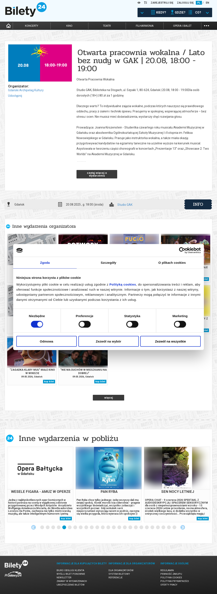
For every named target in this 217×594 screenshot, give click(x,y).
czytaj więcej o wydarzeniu (97, 174)
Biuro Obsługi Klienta (70, 570)
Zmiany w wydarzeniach (72, 581)
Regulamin (167, 570)
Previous (33, 527)
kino (69, 25)
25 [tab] (174, 527)
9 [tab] (86, 527)
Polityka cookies (171, 577)
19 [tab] (141, 527)
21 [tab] (152, 527)
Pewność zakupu (171, 574)
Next (182, 527)
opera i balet (182, 25)
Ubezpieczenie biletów (71, 584)
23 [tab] (163, 527)
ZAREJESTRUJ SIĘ (162, 2)
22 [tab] (158, 527)
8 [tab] (81, 527)
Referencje (115, 577)
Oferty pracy (168, 584)
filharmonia (145, 25)
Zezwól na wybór (108, 341)
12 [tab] (103, 527)
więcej (108, 397)
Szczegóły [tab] (108, 262)
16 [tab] (125, 527)
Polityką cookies (122, 284)
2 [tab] (48, 527)
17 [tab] (130, 527)
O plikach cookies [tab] (172, 262)
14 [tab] (114, 527)
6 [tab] (70, 527)
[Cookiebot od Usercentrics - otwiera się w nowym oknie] (182, 250)
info (198, 204)
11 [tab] (97, 527)
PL (198, 2)
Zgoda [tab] (45, 262)
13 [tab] (108, 527)
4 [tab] (59, 527)
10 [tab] (92, 527)
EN (207, 2)
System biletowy (119, 574)
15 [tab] (119, 527)
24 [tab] (169, 527)
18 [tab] (136, 527)
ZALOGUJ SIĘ (185, 2)
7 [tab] (75, 527)
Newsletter (64, 577)
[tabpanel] (40, 484)
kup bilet (49, 381)
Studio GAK (124, 204)
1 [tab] (42, 527)
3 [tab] (53, 527)
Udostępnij (15, 95)
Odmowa (46, 341)
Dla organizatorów (121, 570)
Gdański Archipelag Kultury (26, 90)
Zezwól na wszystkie (170, 341)
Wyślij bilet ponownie (71, 574)
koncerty (31, 25)
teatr (107, 25)
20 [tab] (147, 527)
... (206, 25)
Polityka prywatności (174, 581)
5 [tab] (64, 527)
